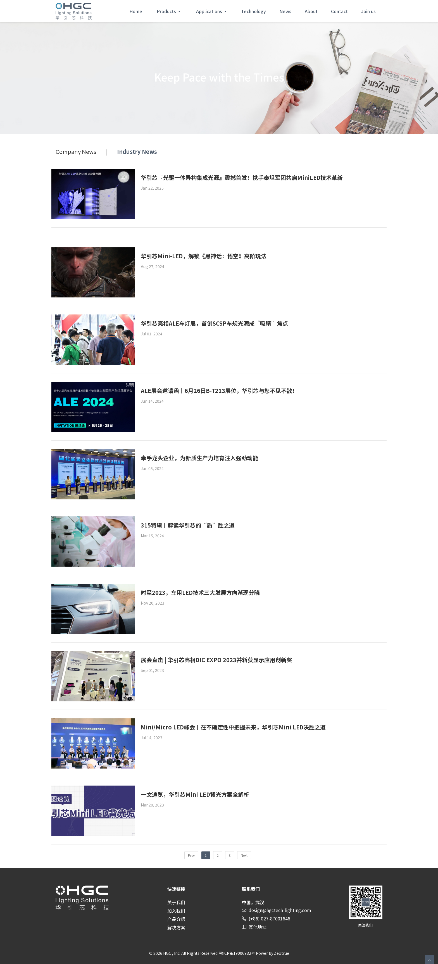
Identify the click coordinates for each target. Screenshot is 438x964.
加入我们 (176, 910)
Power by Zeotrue (272, 953)
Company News (76, 151)
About (311, 11)
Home (135, 11)
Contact (339, 11)
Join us (368, 11)
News (285, 11)
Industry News (137, 151)
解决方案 (176, 927)
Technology (253, 11)
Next (244, 855)
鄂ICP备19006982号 (237, 953)
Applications (209, 11)
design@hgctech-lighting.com (280, 910)
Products (167, 11)
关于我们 (176, 902)
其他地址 (257, 927)
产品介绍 (176, 919)
